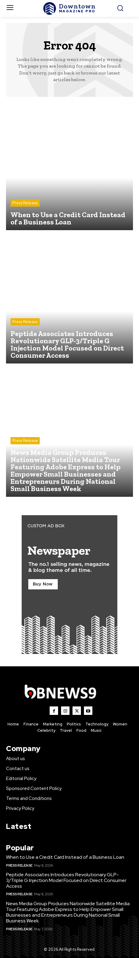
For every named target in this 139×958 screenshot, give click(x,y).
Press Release (25, 202)
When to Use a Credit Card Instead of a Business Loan (65, 857)
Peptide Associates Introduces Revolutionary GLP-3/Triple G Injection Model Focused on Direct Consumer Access (66, 880)
